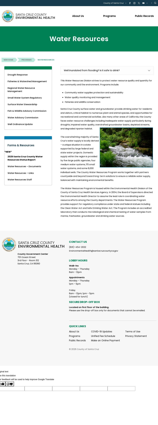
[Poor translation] (9, 383)
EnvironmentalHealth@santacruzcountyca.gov (93, 250)
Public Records (77, 340)
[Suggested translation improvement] (38, 388)
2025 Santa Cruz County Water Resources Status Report (25, 158)
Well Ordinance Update (20, 124)
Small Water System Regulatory (25, 97)
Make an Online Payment (105, 340)
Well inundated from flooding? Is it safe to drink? (92, 70)
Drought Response (18, 74)
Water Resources (46, 60)
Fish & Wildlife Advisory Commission (27, 110)
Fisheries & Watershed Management (27, 81)
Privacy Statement (136, 336)
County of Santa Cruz (113, 3)
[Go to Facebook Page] (129, 3)
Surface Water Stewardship (22, 104)
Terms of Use (132, 331)
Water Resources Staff (20, 179)
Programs (27, 60)
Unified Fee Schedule (103, 336)
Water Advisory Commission (23, 117)
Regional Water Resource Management (21, 90)
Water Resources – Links (21, 173)
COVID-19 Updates (101, 331)
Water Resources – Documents (24, 166)
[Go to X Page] (139, 3)
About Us (74, 331)
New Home (8, 60)
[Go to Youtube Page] (143, 3)
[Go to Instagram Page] (134, 3)
